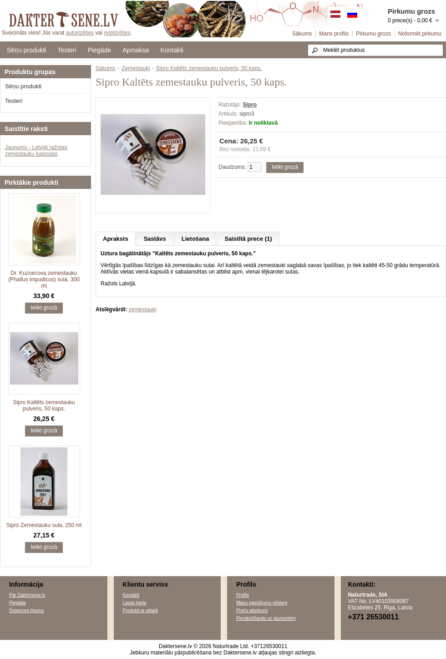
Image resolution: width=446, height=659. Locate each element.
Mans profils (334, 33)
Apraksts (115, 238)
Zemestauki (136, 68)
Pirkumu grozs (373, 33)
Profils (242, 595)
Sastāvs (155, 238)
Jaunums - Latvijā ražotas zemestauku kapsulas (36, 150)
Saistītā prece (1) (248, 238)
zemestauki (143, 309)
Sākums (302, 33)
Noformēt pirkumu (419, 33)
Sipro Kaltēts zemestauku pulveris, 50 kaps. (44, 405)
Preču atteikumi (252, 610)
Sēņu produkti (26, 50)
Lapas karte (135, 602)
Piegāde (99, 50)
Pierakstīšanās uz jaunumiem (266, 618)
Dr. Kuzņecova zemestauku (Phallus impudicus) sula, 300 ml (44, 279)
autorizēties (80, 33)
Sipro (250, 104)
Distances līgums (26, 610)
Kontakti (171, 50)
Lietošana (195, 238)
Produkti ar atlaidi (140, 610)
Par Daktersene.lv (27, 595)
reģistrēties (117, 33)
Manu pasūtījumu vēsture (261, 602)
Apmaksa (135, 50)
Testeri (66, 50)
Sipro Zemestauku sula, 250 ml (43, 525)
